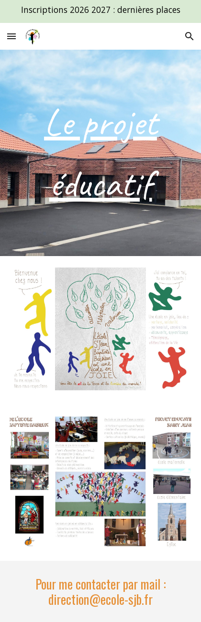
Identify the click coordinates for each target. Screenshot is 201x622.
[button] (11, 36)
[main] (100, 153)
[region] (100, 11)
